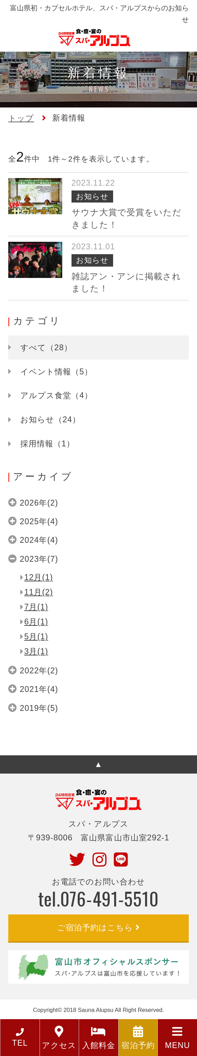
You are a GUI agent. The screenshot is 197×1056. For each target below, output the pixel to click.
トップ (21, 118)
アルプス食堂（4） (56, 395)
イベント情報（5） (56, 371)
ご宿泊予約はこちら (95, 927)
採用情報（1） (47, 443)
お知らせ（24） (50, 419)
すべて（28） (46, 347)
